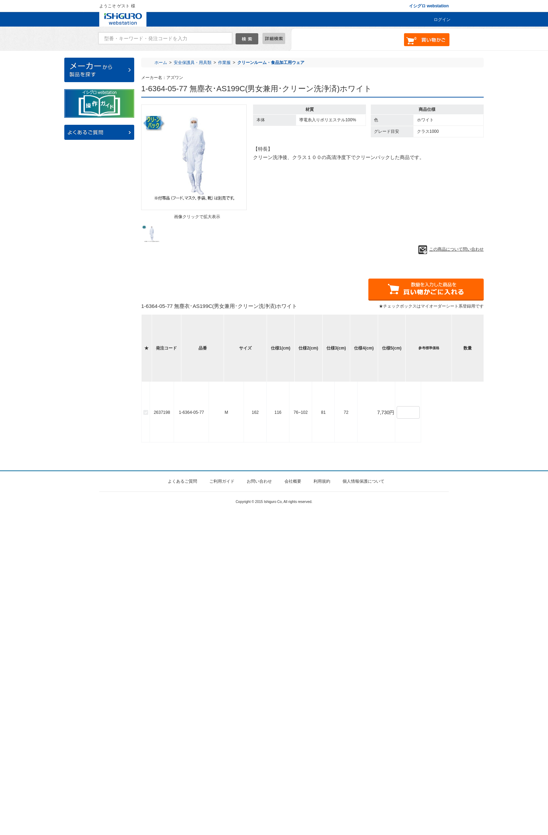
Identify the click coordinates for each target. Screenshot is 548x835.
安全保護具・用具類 (192, 62)
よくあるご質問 (182, 804)
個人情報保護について (363, 804)
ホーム (160, 62)
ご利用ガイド (222, 804)
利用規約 (321, 804)
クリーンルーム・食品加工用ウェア (270, 62)
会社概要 (292, 804)
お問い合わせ (259, 804)
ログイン (442, 19)
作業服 (224, 62)
